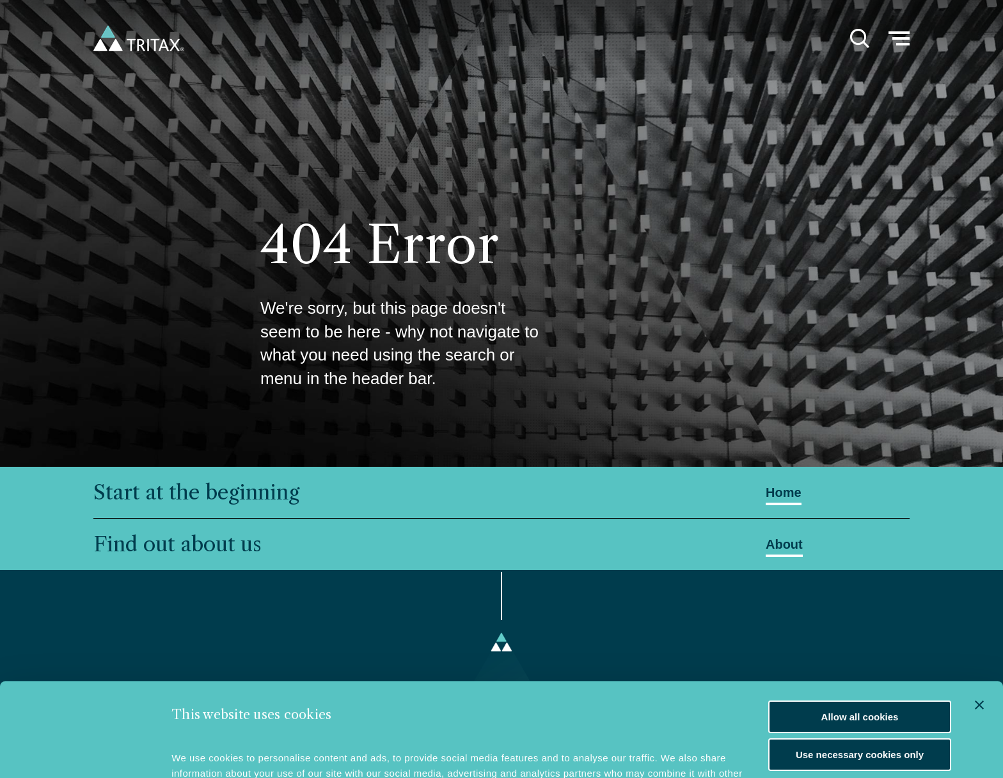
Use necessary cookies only (860, 666)
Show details (201, 749)
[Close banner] (979, 617)
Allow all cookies (860, 629)
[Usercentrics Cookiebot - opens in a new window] (87, 749)
